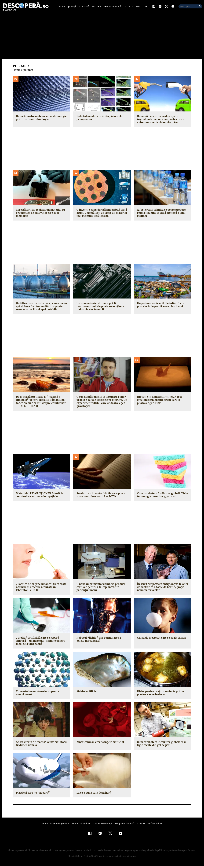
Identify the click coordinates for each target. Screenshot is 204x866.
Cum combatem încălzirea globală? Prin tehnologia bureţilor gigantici (162, 496)
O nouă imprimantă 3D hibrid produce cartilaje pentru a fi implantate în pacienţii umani (100, 587)
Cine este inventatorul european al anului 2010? (37, 693)
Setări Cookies (153, 824)
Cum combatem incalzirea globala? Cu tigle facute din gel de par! (161, 744)
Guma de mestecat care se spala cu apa (161, 638)
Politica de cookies (81, 824)
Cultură (84, 7)
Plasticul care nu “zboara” (32, 793)
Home (16, 70)
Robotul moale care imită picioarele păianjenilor (98, 118)
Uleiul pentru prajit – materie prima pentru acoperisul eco (159, 693)
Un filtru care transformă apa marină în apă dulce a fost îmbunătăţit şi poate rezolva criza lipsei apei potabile (40, 307)
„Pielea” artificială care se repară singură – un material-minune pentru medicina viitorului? (41, 641)
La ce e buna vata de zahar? (93, 793)
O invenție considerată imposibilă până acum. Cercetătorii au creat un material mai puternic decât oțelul (100, 213)
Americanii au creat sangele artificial (99, 742)
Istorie (128, 7)
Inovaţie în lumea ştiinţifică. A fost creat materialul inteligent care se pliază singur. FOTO (162, 400)
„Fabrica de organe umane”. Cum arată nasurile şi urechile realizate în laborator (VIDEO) (41, 587)
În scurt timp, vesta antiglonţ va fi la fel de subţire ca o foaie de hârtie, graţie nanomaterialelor (161, 587)
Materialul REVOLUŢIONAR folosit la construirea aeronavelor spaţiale (39, 496)
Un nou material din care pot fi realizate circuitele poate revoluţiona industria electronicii (101, 307)
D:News (61, 7)
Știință (72, 7)
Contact (140, 824)
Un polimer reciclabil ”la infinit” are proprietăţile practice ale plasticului (159, 305)
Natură (96, 7)
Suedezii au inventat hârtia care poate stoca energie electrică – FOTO (100, 496)
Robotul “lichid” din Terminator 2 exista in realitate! (101, 640)
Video (138, 7)
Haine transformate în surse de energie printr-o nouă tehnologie (40, 118)
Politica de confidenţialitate (57, 824)
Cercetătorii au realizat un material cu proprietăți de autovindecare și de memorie (39, 213)
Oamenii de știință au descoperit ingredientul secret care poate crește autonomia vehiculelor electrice (159, 119)
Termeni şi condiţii (102, 824)
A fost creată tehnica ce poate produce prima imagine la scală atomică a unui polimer (160, 213)
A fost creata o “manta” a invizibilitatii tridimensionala (39, 744)
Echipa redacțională (123, 824)
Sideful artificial (86, 692)
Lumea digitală (112, 7)
